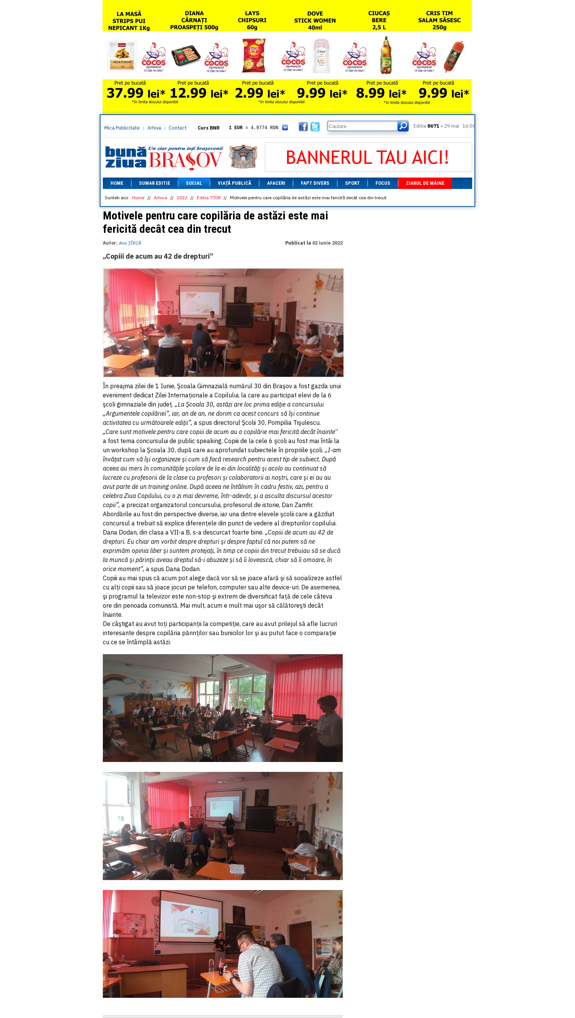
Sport (352, 183)
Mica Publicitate (122, 128)
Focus (382, 183)
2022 (182, 197)
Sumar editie (154, 183)
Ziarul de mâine (425, 183)
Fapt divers (315, 183)
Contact (178, 128)
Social (194, 183)
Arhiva (154, 128)
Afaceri (276, 183)
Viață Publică (234, 183)
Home (116, 183)
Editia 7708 (208, 197)
